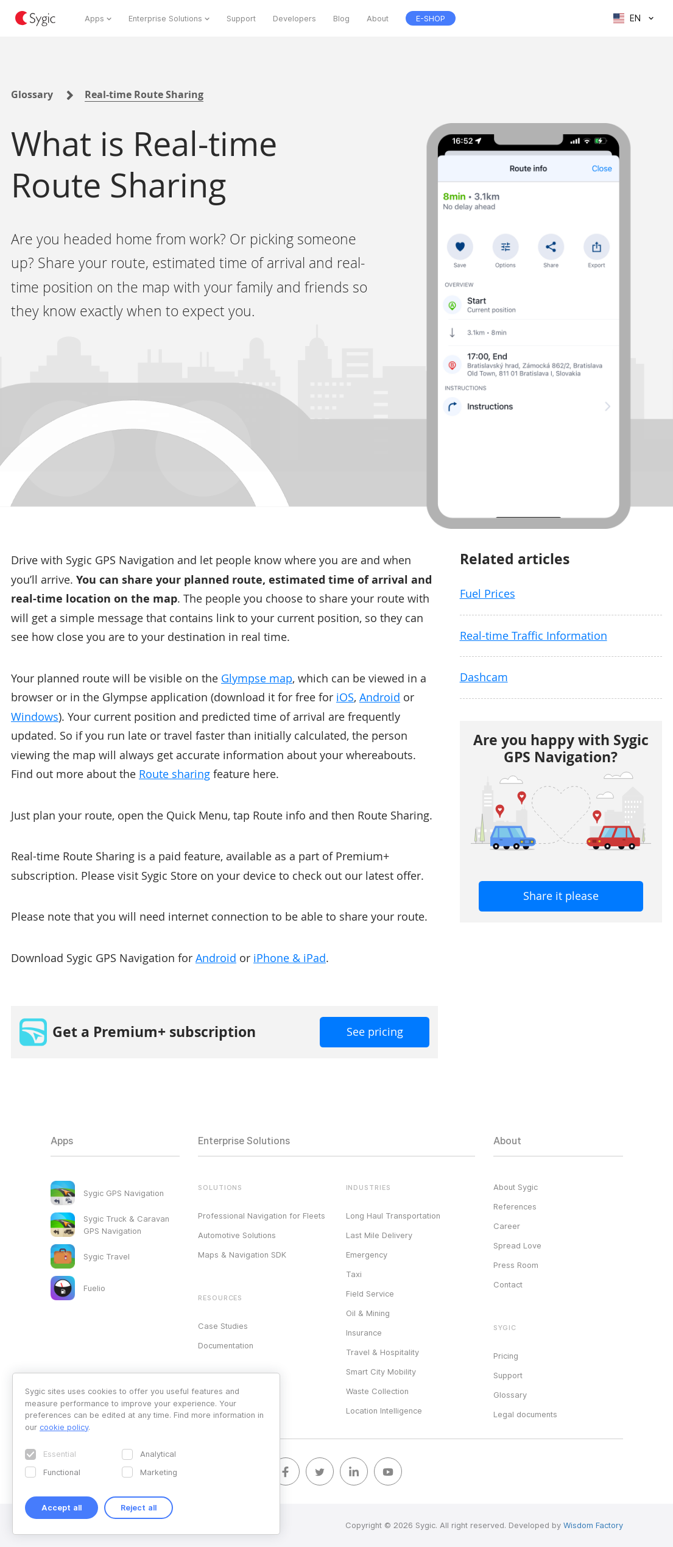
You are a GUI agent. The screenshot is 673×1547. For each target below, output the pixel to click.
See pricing (375, 1031)
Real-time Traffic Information (533, 635)
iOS (345, 697)
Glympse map (256, 678)
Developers (294, 18)
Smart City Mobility (381, 1371)
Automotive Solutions (237, 1235)
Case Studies (223, 1326)
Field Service (370, 1293)
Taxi (354, 1274)
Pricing (505, 1356)
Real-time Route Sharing (144, 94)
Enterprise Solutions (165, 18)
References (515, 1206)
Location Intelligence (384, 1410)
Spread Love (517, 1245)
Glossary (32, 94)
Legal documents (525, 1414)
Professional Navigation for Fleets (261, 1215)
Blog (341, 18)
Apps (94, 18)
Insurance (364, 1332)
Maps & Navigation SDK (242, 1254)
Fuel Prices (487, 593)
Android (379, 697)
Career (506, 1226)
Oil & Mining (368, 1313)
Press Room (515, 1265)
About (378, 18)
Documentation (225, 1345)
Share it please (561, 895)
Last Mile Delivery (379, 1235)
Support (241, 18)
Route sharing (174, 773)
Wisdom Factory (593, 1525)
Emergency (366, 1254)
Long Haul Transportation (393, 1215)
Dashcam (484, 677)
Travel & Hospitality (382, 1352)
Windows (34, 716)
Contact (508, 1284)
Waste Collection (377, 1391)
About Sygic (515, 1187)
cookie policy (64, 1427)
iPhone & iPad (289, 958)
